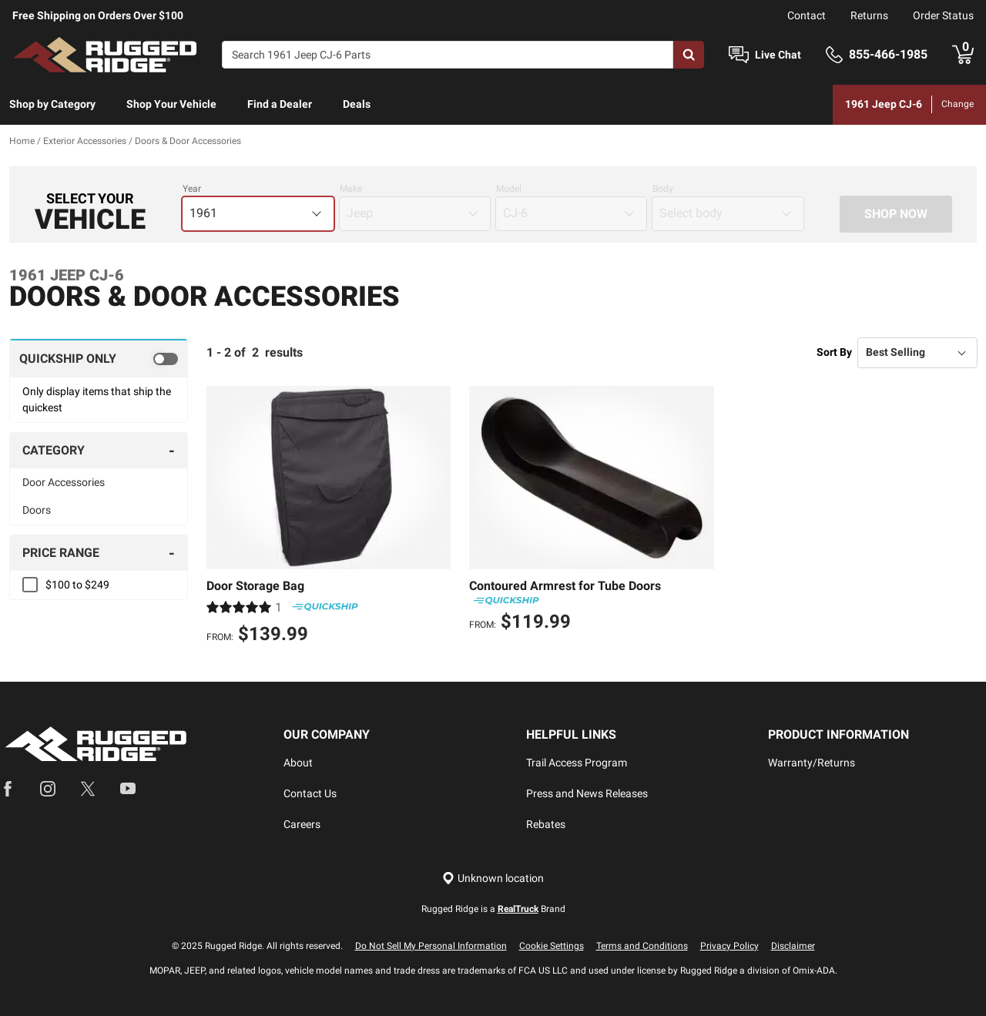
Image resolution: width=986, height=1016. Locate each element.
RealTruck (518, 909)
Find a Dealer (279, 104)
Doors (36, 510)
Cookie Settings (551, 946)
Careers (301, 824)
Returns (869, 15)
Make (351, 188)
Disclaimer (793, 946)
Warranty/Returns (811, 762)
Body (662, 188)
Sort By (834, 352)
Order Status (943, 15)
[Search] (447, 55)
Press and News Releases (587, 793)
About (298, 762)
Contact (806, 15)
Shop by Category (52, 104)
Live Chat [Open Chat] (778, 54)
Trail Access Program (576, 762)
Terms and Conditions (642, 946)
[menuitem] (52, 105)
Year (192, 188)
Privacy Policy (729, 946)
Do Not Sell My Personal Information (431, 946)
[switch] (98, 358)
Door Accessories (63, 482)
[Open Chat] (739, 55)
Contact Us (310, 793)
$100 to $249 (77, 584)
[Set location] (493, 878)
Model (509, 188)
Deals (357, 104)
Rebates (545, 824)
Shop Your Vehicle (171, 104)
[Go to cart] (963, 54)
